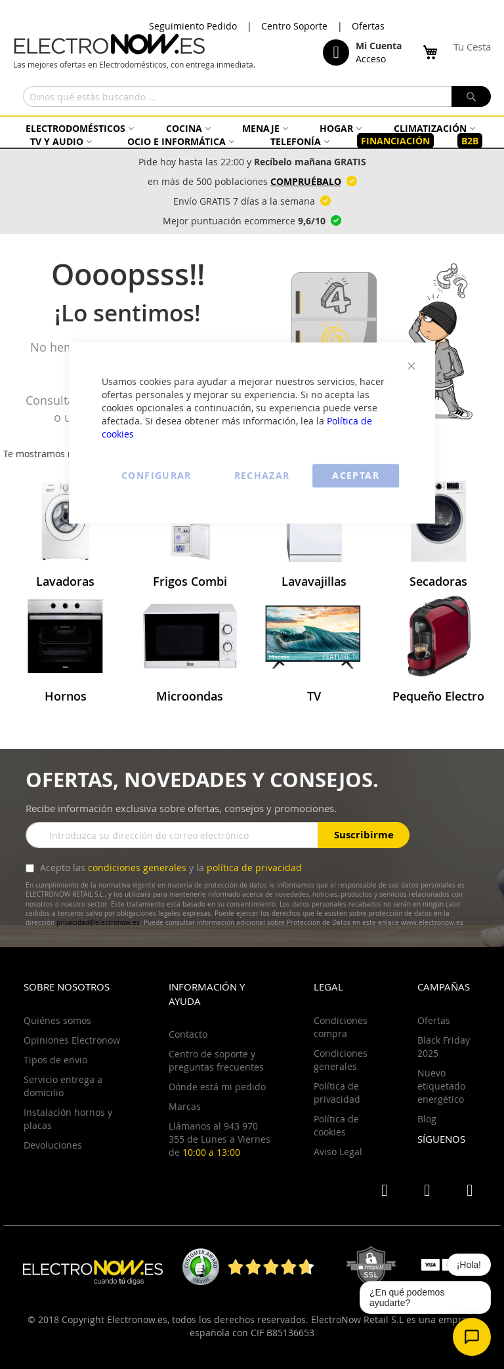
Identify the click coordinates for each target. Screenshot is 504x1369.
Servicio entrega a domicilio (63, 1086)
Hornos (66, 696)
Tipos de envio (55, 1059)
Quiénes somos (57, 1020)
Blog (426, 1119)
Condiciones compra (341, 1027)
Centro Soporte (294, 26)
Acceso (371, 58)
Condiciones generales (341, 1060)
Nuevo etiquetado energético (441, 1086)
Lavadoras (65, 581)
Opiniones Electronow (72, 1040)
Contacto (188, 1034)
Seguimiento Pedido (193, 26)
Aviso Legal (338, 1151)
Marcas (185, 1106)
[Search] (471, 96)
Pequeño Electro (438, 696)
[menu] (252, 135)
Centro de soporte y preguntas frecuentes (216, 1060)
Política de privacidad (337, 1092)
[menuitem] (78, 128)
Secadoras (438, 581)
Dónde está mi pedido (217, 1086)
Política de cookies (336, 1125)
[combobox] (257, 96)
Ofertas (368, 26)
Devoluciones (53, 1145)
